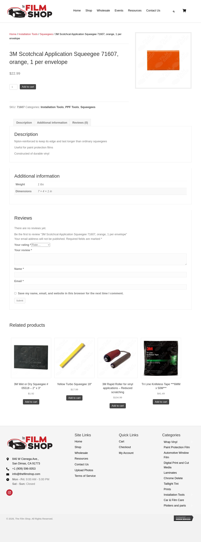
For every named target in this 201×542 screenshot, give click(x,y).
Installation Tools (28, 34)
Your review (23, 250)
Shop (78, 447)
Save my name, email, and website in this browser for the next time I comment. (70, 293)
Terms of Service (85, 475)
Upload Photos (84, 470)
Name (19, 268)
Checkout (125, 447)
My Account (126, 453)
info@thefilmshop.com (26, 474)
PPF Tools (72, 107)
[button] (9, 492)
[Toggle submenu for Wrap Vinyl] (191, 442)
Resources (81, 458)
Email (19, 281)
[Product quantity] (13, 87)
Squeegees (46, 34)
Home (12, 34)
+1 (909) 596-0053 (24, 468)
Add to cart (28, 86)
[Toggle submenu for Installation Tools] (191, 495)
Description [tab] (24, 122)
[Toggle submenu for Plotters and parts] (191, 505)
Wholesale (81, 453)
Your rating (22, 244)
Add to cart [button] (31, 401)
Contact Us (82, 464)
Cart (121, 441)
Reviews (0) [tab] (80, 122)
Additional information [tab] (52, 122)
